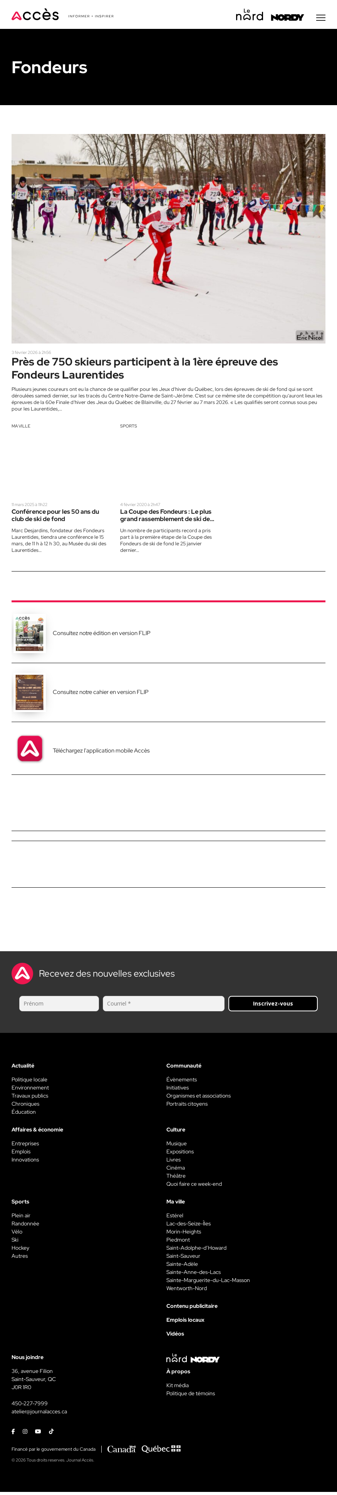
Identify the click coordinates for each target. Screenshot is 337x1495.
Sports (128, 428)
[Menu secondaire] (320, 19)
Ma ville (21, 428)
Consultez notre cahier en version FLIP (101, 695)
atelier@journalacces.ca (39, 1414)
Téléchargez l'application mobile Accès (101, 753)
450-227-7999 (30, 1406)
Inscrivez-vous (273, 1006)
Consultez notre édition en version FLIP (102, 636)
